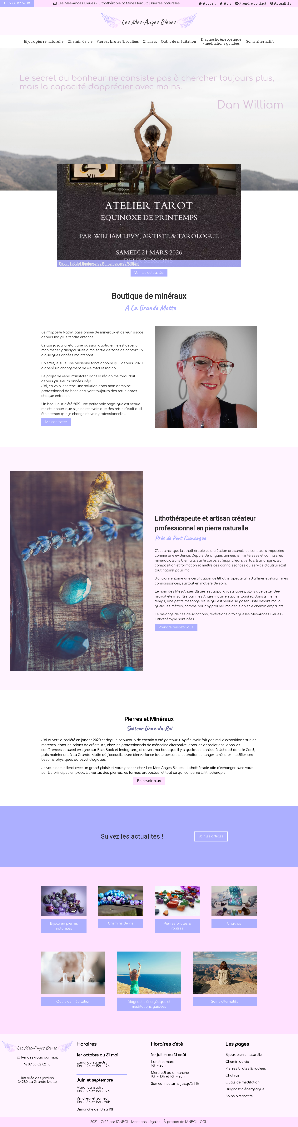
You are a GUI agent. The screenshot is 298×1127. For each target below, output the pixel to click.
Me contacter (56, 422)
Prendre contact (250, 3)
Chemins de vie (120, 923)
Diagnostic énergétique (245, 1089)
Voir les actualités (149, 273)
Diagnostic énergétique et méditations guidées (148, 1004)
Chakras (150, 42)
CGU (204, 1122)
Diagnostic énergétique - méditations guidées (221, 41)
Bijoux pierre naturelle (44, 42)
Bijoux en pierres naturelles (64, 926)
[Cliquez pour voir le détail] (99, 264)
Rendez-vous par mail (37, 1057)
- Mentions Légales (144, 1122)
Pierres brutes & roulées (118, 42)
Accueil (207, 3)
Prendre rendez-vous (176, 627)
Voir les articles (210, 836)
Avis (225, 3)
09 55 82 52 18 (17, 3)
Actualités (280, 3)
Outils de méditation (178, 42)
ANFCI (122, 1122)
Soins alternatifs (260, 42)
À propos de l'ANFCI (180, 1122)
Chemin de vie (80, 42)
